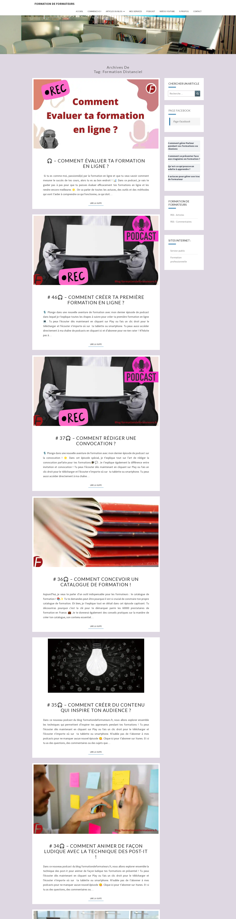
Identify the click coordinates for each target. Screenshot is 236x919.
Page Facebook (179, 110)
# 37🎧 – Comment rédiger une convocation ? (96, 440)
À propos (184, 11)
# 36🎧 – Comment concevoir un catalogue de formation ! (96, 581)
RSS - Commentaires (181, 221)
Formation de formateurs (54, 4)
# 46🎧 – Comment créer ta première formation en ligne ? (96, 299)
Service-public (177, 250)
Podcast (150, 11)
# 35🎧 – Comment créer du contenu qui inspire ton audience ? (96, 707)
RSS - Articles (177, 214)
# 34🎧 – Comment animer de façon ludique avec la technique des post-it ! (96, 851)
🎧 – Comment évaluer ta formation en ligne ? (96, 163)
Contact (197, 11)
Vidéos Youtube (167, 11)
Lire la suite (97, 202)
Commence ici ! (94, 11)
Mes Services (135, 11)
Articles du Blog (114, 11)
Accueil (79, 11)
